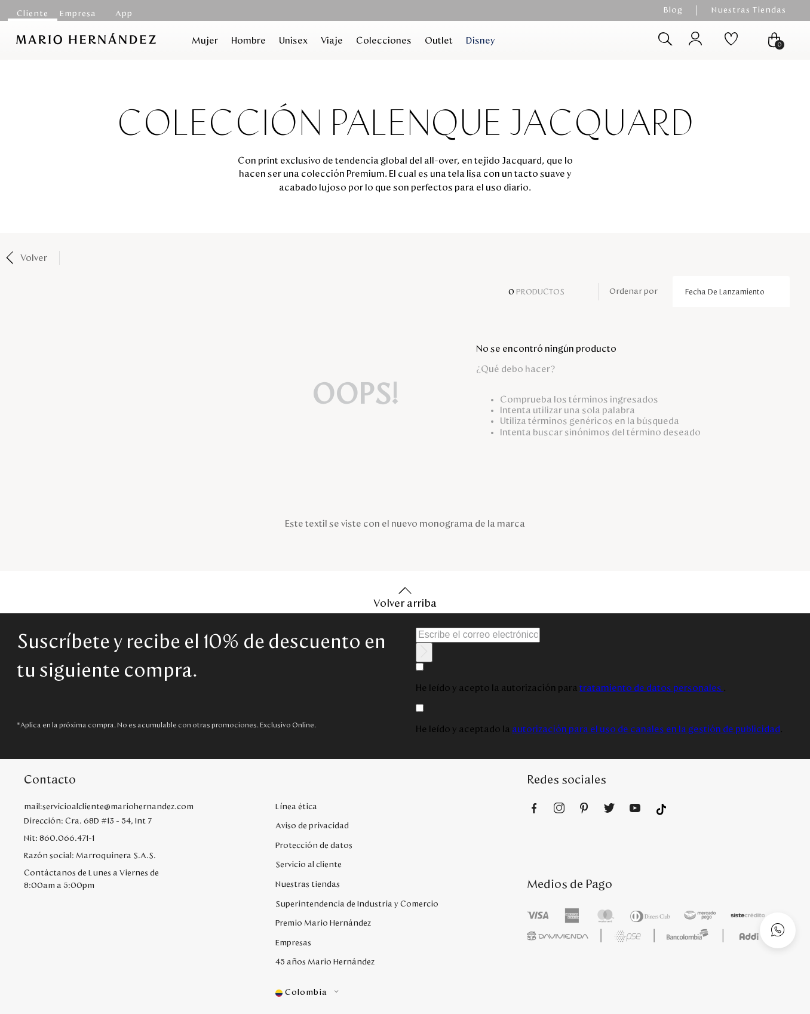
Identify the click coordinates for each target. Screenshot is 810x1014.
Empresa (78, 14)
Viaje (332, 40)
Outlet (439, 40)
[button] (401, 993)
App (124, 14)
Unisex (293, 40)
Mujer (205, 40)
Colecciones (384, 40)
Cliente (32, 14)
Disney (480, 40)
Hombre (248, 40)
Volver (33, 258)
